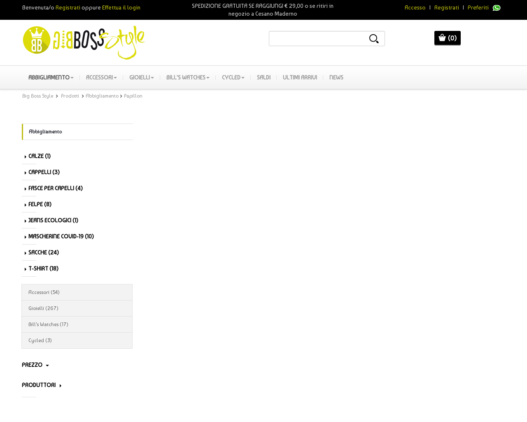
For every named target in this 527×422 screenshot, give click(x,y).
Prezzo (35, 364)
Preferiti (478, 7)
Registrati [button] (68, 7)
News (336, 77)
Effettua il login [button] (121, 7)
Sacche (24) (42, 252)
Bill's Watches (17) (77, 324)
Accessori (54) (77, 292)
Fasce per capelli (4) (54, 188)
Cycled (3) (77, 340)
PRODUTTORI (41, 385)
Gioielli (141, 77)
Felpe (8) (38, 204)
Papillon (133, 96)
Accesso (415, 7)
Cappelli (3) (42, 172)
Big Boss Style (37, 96)
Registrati (446, 7)
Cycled (233, 77)
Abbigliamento (51, 77)
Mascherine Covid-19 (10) (59, 236)
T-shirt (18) (41, 268)
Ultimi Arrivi (300, 77)
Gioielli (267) (77, 308)
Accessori (101, 77)
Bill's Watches (188, 77)
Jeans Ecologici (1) (51, 220)
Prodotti (70, 96)
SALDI (263, 77)
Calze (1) (38, 156)
